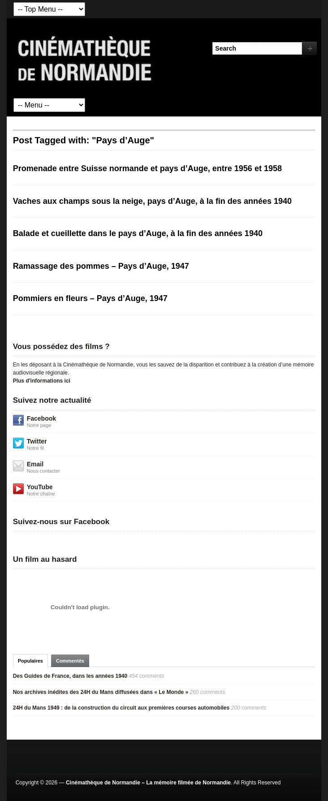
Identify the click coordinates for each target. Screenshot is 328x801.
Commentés (70, 660)
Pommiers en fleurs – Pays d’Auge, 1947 (90, 298)
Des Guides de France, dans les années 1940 (70, 676)
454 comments (146, 676)
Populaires (30, 660)
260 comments (207, 692)
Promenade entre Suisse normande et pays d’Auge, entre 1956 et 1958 (147, 168)
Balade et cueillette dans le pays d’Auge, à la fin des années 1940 (138, 233)
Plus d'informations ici (41, 381)
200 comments (249, 708)
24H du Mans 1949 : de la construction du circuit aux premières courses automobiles (121, 708)
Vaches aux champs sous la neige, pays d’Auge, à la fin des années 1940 (152, 201)
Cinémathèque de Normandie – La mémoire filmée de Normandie (148, 782)
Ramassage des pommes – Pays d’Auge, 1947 (101, 266)
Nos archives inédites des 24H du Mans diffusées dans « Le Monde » (100, 692)
